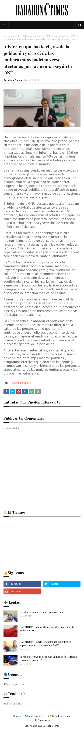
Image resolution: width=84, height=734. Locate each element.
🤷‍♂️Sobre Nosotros (34, 716)
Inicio (6, 36)
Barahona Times (13, 80)
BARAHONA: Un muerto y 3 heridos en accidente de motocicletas (49, 628)
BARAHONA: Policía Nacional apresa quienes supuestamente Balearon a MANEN (45, 643)
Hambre (15, 382)
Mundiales (16, 36)
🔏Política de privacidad (59, 716)
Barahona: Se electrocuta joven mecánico (43, 612)
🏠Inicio (17, 716)
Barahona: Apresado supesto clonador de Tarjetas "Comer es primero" (48, 658)
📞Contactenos (42, 720)
